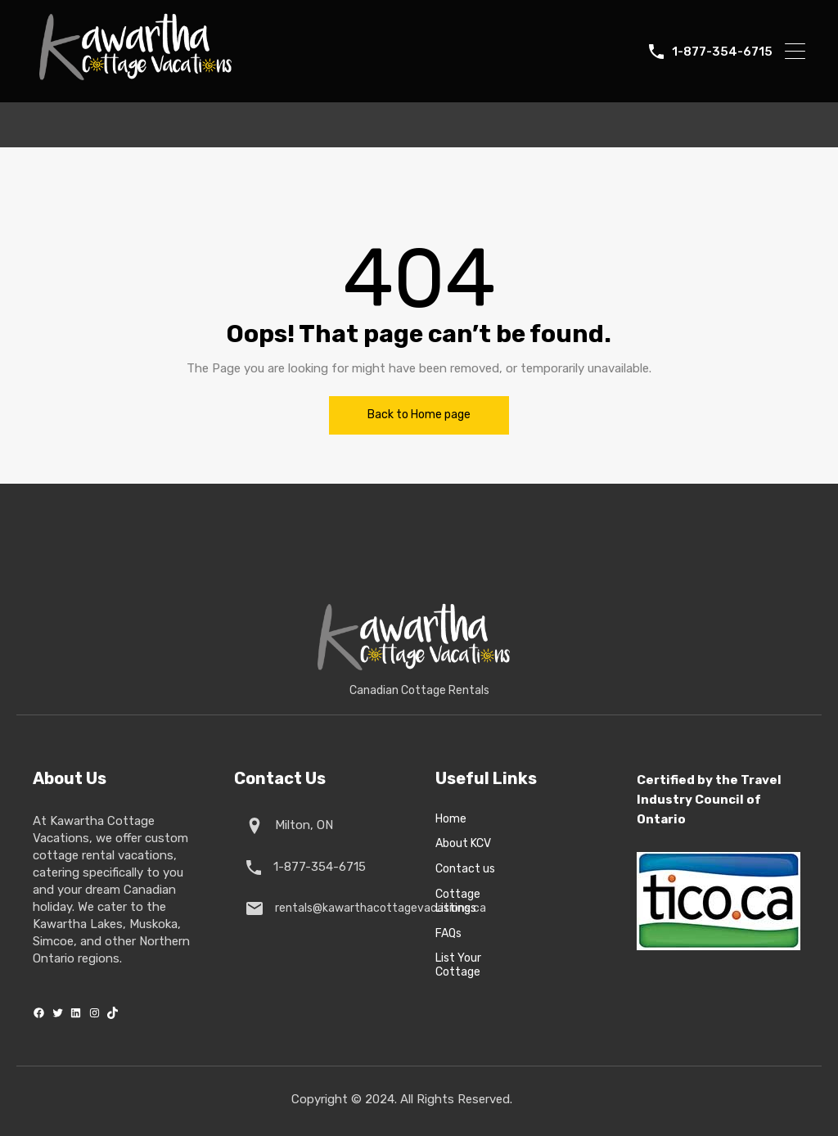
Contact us (465, 869)
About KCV (463, 843)
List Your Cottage (458, 965)
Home (450, 819)
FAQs (448, 933)
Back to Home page (419, 414)
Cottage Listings (457, 901)
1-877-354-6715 (722, 51)
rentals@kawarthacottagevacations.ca (377, 908)
